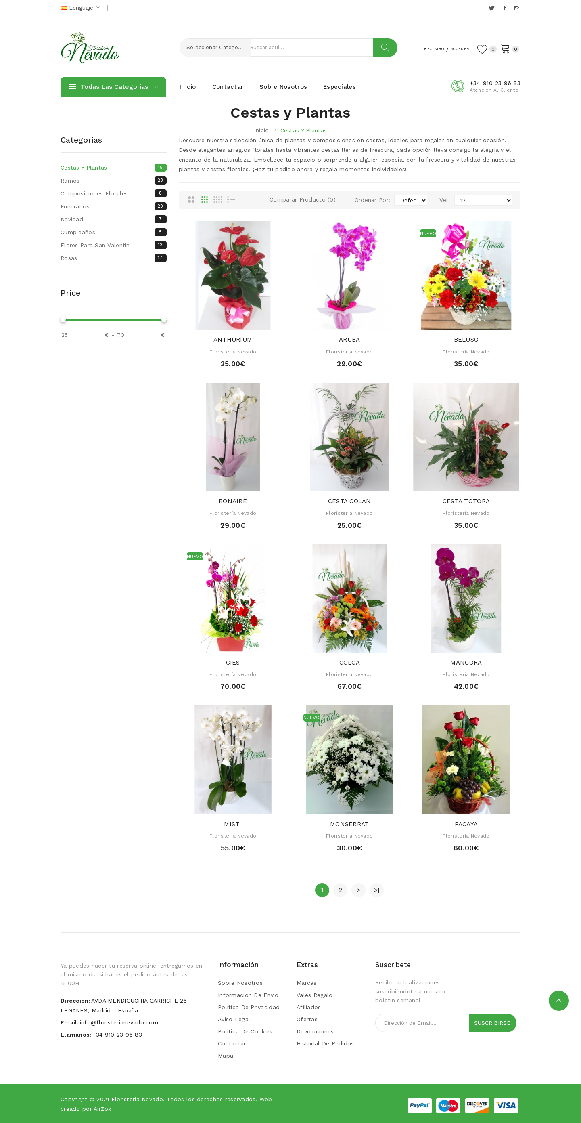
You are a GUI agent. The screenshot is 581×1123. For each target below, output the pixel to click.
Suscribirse (492, 1023)
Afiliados (309, 1007)
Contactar (232, 1043)
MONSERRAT (349, 824)
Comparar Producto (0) (303, 199)
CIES (233, 662)
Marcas (307, 983)
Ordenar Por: (372, 200)
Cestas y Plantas (303, 130)
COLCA (349, 662)
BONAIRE (233, 501)
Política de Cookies (245, 1031)
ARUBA (349, 339)
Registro (416, 48)
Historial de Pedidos (325, 1043)
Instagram (517, 8)
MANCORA (466, 662)
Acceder (452, 48)
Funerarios (114, 206)
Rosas (114, 258)
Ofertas (307, 1019)
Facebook (505, 8)
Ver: (444, 200)
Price (70, 293)
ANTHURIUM (233, 339)
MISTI (232, 824)
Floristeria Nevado (137, 1099)
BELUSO (466, 339)
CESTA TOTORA (466, 501)
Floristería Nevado (232, 352)
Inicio (261, 130)
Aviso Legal (234, 1019)
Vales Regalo (314, 995)
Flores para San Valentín (114, 245)
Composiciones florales (114, 193)
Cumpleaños (114, 232)
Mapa (225, 1055)
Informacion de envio (248, 995)
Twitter (492, 8)
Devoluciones (315, 1031)
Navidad (114, 219)
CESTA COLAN (349, 501)
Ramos (114, 180)
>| (376, 890)
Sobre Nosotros (240, 983)
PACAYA (466, 824)
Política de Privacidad (249, 1007)
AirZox (102, 1109)
